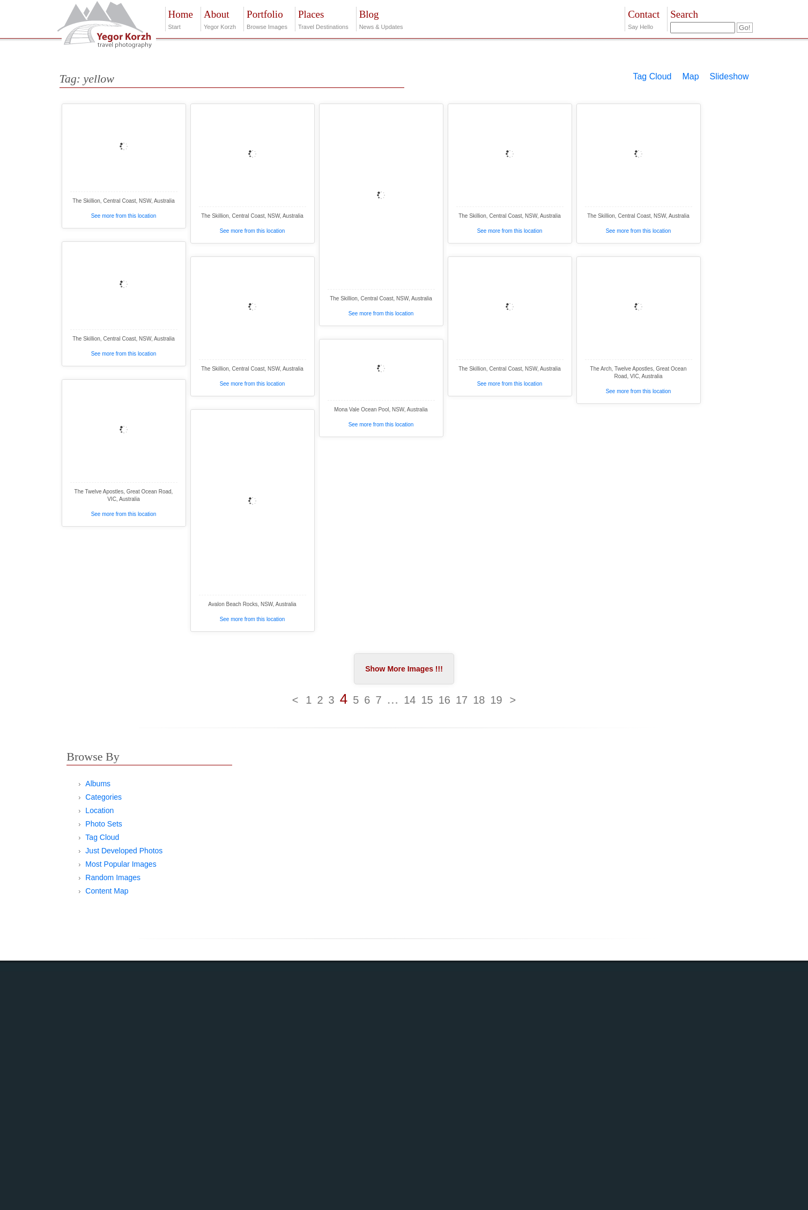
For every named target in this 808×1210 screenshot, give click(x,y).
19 (496, 700)
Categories (103, 797)
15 (427, 700)
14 (410, 700)
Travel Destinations (323, 18)
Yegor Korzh (220, 18)
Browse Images (267, 18)
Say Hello (643, 18)
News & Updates (381, 18)
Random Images (112, 877)
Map (690, 76)
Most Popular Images (120, 864)
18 (479, 700)
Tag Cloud (652, 76)
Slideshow (729, 76)
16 (444, 700)
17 (462, 700)
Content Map (106, 891)
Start (180, 18)
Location (99, 810)
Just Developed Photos (123, 850)
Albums (97, 783)
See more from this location (124, 216)
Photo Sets (103, 824)
